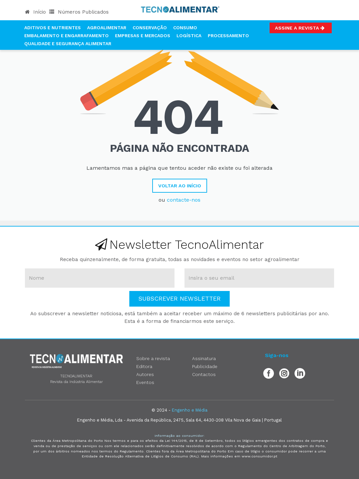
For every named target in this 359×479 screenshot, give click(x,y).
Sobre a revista (153, 358)
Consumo (185, 27)
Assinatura (204, 358)
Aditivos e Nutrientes (52, 27)
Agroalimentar (106, 27)
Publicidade (204, 366)
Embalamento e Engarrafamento (66, 35)
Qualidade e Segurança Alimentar (67, 43)
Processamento (228, 35)
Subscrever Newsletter (179, 298)
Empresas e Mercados (142, 35)
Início (35, 12)
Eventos (145, 382)
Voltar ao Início (179, 185)
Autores (145, 374)
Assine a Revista (300, 28)
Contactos (204, 374)
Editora (144, 366)
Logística (189, 35)
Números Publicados (79, 12)
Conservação (150, 27)
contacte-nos (183, 200)
